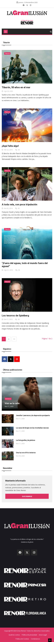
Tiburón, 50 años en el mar (16, 87)
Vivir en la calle (12, 403)
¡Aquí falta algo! (10, 146)
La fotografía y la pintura (25, 440)
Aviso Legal (43, 635)
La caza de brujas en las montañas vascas (32, 428)
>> (14, 339)
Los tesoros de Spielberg (15, 315)
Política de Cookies (22, 639)
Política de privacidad (29, 635)
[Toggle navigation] (6, 31)
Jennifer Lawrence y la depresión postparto (33, 415)
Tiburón (7, 53)
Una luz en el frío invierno (26, 453)
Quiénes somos (14, 635)
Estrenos (8, 399)
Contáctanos (35, 639)
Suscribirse (27, 496)
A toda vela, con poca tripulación (19, 204)
